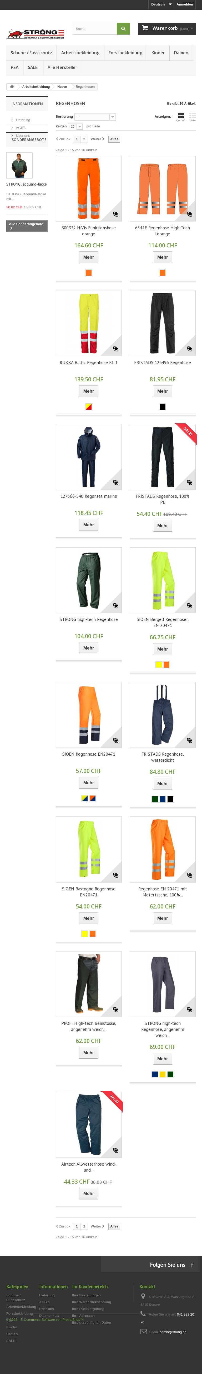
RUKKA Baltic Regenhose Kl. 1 (89, 362)
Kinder (158, 53)
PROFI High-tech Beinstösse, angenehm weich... (88, 1026)
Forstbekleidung (125, 53)
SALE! (33, 67)
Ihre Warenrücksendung (91, 1302)
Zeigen (61, 126)
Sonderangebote (29, 153)
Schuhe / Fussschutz (31, 53)
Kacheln (181, 117)
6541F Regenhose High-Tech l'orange (162, 231)
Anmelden (184, 4)
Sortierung (64, 116)
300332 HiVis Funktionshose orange (89, 231)
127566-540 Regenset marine (88, 496)
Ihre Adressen (83, 1316)
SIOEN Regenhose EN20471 (88, 754)
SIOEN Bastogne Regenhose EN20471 (88, 892)
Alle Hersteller (62, 67)
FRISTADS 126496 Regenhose (162, 362)
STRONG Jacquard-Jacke (26, 197)
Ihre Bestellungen (86, 1295)
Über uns (22, 134)
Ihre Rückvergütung (88, 1309)
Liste (192, 117)
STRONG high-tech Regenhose (89, 619)
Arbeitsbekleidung (80, 53)
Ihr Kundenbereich (90, 1287)
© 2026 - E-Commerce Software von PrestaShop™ (45, 1360)
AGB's (20, 126)
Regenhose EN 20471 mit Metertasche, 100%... (162, 892)
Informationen (27, 103)
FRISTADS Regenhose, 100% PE (163, 499)
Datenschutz (49, 1316)
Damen (181, 53)
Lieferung (22, 118)
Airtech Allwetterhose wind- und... (88, 1167)
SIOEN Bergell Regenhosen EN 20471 (163, 622)
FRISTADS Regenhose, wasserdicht (163, 757)
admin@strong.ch (172, 1332)
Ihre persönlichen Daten (91, 1322)
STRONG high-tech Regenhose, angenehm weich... (162, 1029)
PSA (15, 67)
